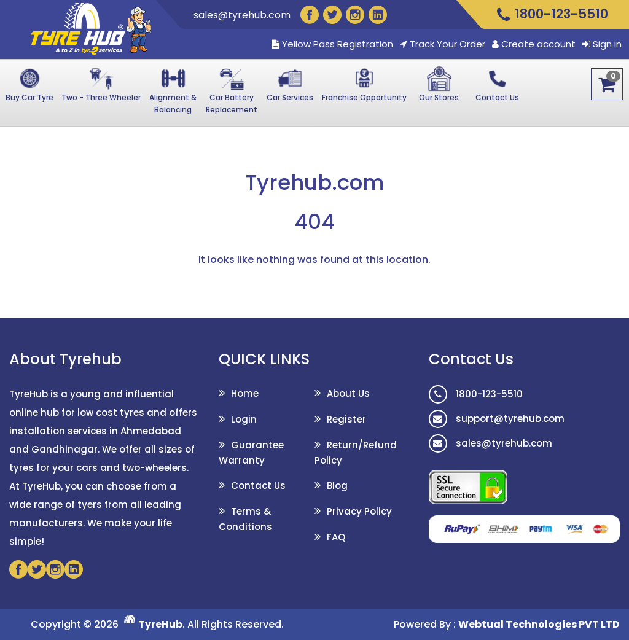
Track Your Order (442, 44)
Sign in (607, 44)
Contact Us (258, 485)
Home (245, 393)
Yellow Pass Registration (332, 44)
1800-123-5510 (476, 394)
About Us (348, 393)
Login (244, 419)
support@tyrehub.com (497, 418)
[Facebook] (309, 15)
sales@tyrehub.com (242, 15)
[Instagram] (355, 15)
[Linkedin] (378, 15)
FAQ (336, 537)
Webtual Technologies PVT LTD (539, 624)
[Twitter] (332, 15)
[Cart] (607, 84)
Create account (538, 44)
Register (346, 419)
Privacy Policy (359, 511)
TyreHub (160, 624)
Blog (337, 485)
